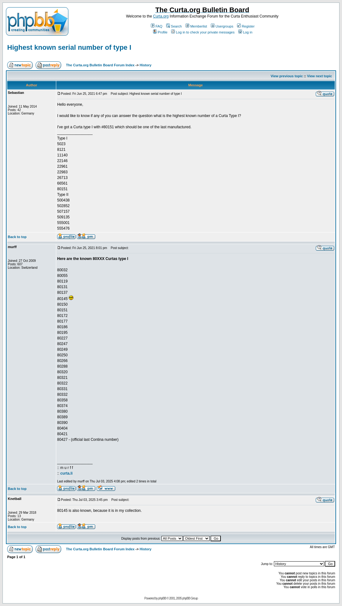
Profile (160, 32)
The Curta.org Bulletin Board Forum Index (100, 65)
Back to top (17, 237)
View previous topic (286, 76)
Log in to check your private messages (203, 32)
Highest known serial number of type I (69, 47)
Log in (245, 32)
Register (246, 26)
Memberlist (196, 26)
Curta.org (161, 16)
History (145, 65)
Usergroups (222, 26)
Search (174, 26)
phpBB (162, 598)
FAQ (156, 26)
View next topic (319, 76)
